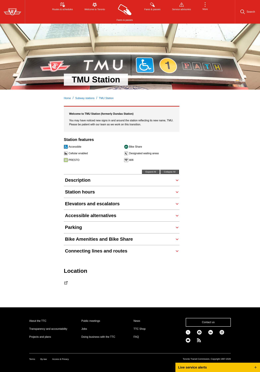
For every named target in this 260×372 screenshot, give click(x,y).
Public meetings (90, 320)
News (136, 320)
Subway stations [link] (85, 98)
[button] (205, 12)
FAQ (136, 336)
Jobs (84, 328)
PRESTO (74, 160)
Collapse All (169, 172)
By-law (43, 359)
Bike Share (135, 146)
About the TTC (37, 320)
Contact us (208, 322)
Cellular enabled (78, 153)
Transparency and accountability (48, 328)
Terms (32, 359)
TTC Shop (139, 328)
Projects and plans (40, 336)
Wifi (131, 160)
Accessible (75, 146)
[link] (188, 332)
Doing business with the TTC (98, 336)
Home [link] (67, 98)
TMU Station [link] (106, 98)
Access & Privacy (60, 359)
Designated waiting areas (144, 153)
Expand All (150, 172)
